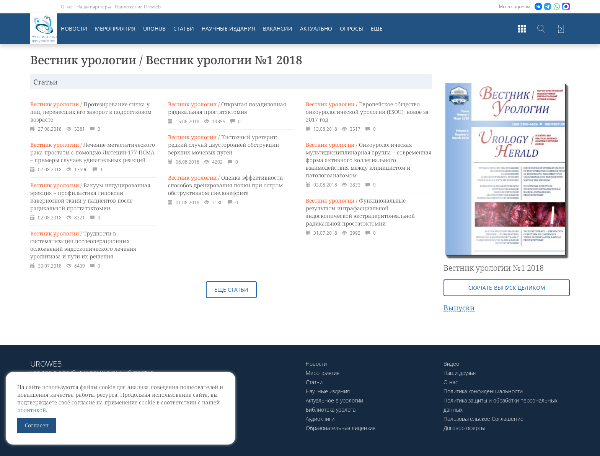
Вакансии (277, 28)
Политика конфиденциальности (483, 391)
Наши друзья (459, 372)
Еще (377, 28)
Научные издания (228, 28)
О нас (67, 6)
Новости (74, 28)
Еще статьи (231, 289)
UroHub (154, 28)
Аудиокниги (320, 418)
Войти (560, 28)
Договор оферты (464, 428)
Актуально (316, 28)
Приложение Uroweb (138, 6)
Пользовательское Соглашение (483, 418)
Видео (451, 363)
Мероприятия (115, 28)
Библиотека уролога (330, 409)
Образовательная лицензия (340, 428)
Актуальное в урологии (334, 400)
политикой (31, 410)
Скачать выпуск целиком (506, 287)
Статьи (183, 28)
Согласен (37, 425)
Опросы (351, 28)
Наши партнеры (94, 6)
